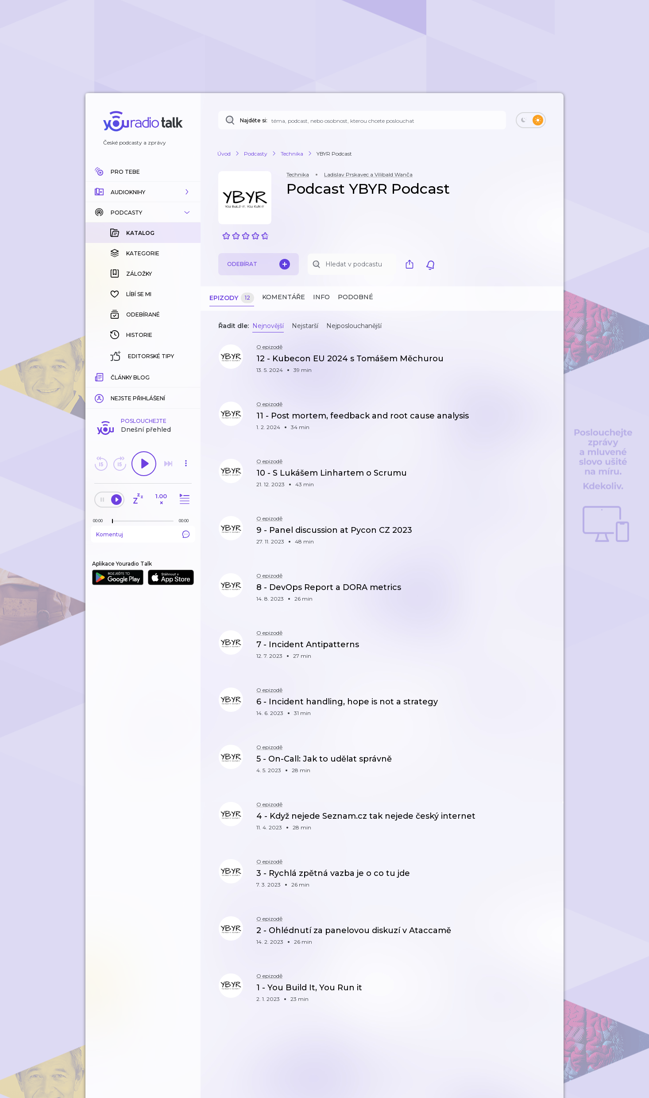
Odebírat (258, 264)
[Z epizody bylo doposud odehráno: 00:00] (100, 376)
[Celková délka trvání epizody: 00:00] (186, 376)
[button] (143, 192)
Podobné (355, 297)
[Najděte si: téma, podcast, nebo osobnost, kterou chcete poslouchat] (362, 120)
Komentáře (283, 297)
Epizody (231, 298)
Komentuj (143, 390)
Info (321, 297)
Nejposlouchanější (354, 326)
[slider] (112, 376)
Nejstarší (305, 326)
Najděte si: (253, 120)
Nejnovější (268, 326)
